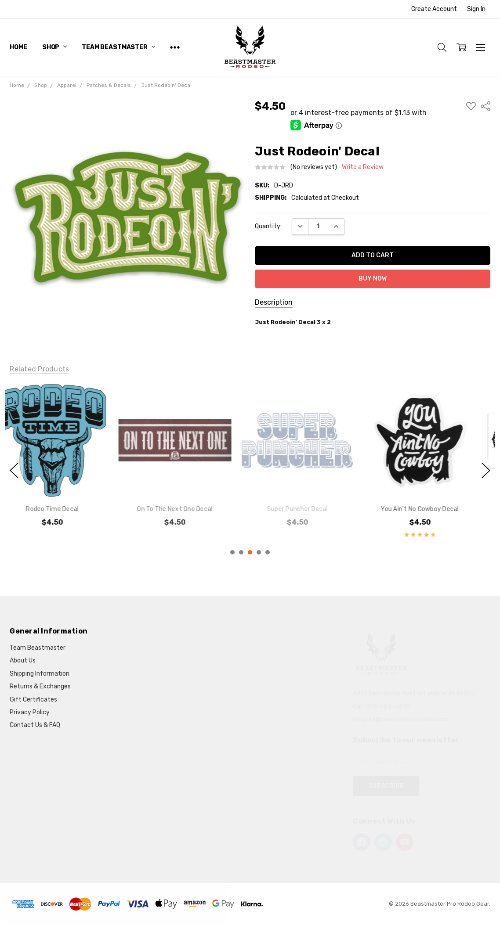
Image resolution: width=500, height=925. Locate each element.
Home (18, 47)
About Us (23, 660)
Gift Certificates (33, 699)
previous (14, 470)
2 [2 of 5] (241, 552)
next (486, 470)
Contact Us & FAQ (35, 725)
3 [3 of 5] (250, 552)
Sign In (476, 9)
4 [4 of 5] (258, 552)
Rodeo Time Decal (66, 508)
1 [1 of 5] (232, 552)
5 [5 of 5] (267, 552)
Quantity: (268, 226)
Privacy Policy (30, 712)
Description (274, 302)
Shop (54, 47)
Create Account (434, 9)
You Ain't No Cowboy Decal (434, 508)
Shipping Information (39, 673)
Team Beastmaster (118, 47)
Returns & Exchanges (40, 686)
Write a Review (363, 167)
